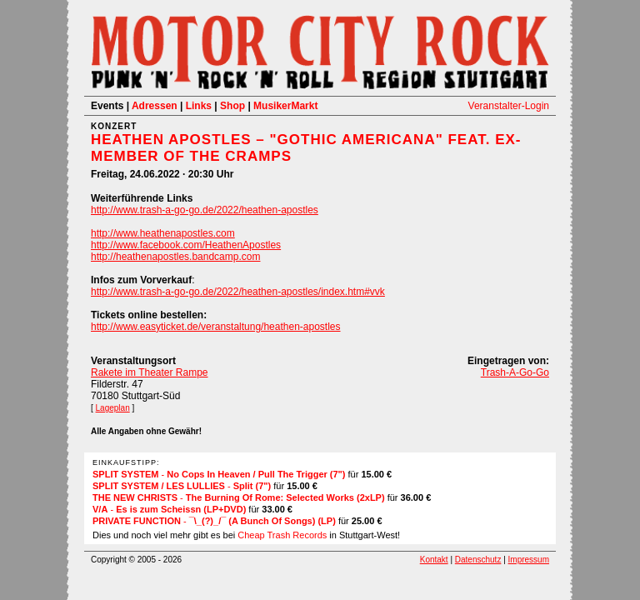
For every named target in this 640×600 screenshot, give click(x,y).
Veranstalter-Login (508, 106)
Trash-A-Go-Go (515, 372)
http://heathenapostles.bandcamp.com (175, 256)
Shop (232, 106)
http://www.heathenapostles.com (163, 233)
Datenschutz (478, 559)
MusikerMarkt (285, 106)
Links (199, 106)
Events (107, 106)
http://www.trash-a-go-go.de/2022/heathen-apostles (204, 210)
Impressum (528, 559)
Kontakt (434, 559)
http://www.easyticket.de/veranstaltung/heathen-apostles (216, 326)
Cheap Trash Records (282, 535)
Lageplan (113, 407)
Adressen (155, 106)
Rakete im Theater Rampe (149, 372)
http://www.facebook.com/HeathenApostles (186, 245)
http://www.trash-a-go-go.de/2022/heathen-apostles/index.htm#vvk (238, 292)
